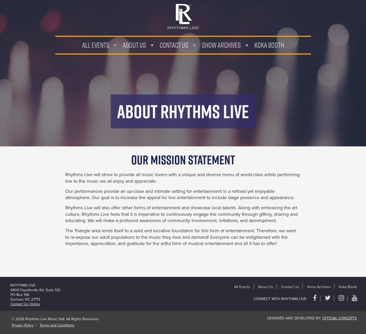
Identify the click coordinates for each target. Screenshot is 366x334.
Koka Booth (269, 45)
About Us (134, 45)
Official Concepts (339, 318)
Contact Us (174, 45)
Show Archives (221, 45)
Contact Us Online (25, 304)
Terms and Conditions (57, 325)
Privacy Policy (23, 325)
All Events (95, 45)
